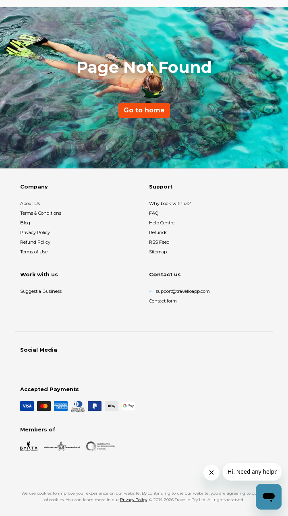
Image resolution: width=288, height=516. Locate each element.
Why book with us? (170, 203)
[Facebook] (25, 366)
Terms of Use (34, 252)
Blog (25, 223)
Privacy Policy (35, 232)
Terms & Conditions (40, 213)
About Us (30, 203)
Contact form (163, 301)
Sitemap (158, 252)
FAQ (153, 213)
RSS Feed (159, 242)
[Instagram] (38, 366)
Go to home (144, 110)
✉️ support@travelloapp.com (179, 291)
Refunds (158, 232)
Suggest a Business (41, 291)
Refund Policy (35, 242)
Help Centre (161, 223)
